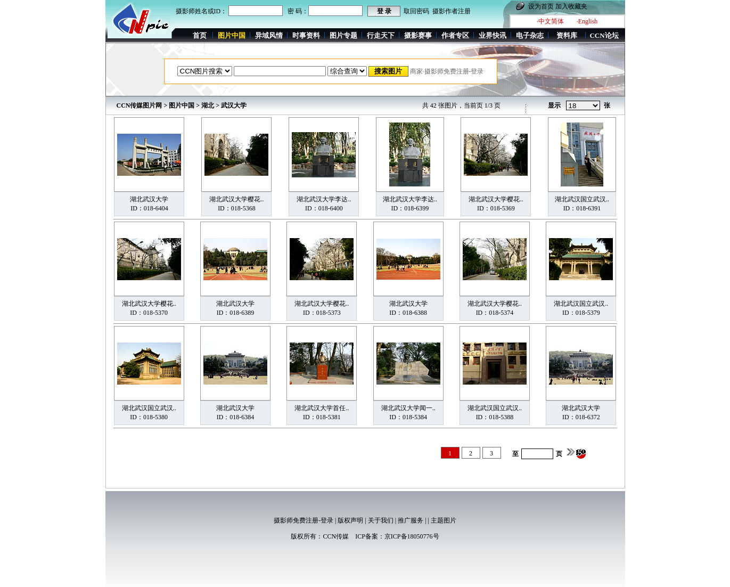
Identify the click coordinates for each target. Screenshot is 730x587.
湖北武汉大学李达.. (324, 199)
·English (587, 21)
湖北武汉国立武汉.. (582, 199)
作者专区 (455, 35)
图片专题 (343, 35)
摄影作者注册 (451, 11)
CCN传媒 (336, 536)
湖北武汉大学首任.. (321, 408)
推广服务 (410, 520)
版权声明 (350, 520)
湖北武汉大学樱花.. (236, 199)
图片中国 (181, 105)
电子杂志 (530, 35)
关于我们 (380, 520)
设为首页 (541, 6)
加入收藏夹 (571, 6)
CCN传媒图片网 (139, 105)
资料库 (566, 35)
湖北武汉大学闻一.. (408, 408)
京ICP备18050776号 (411, 536)
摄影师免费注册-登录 (303, 520)
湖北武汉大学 (149, 199)
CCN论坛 (603, 35)
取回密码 (416, 11)
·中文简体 (550, 21)
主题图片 (443, 520)
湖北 (207, 105)
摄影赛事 (418, 35)
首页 (200, 35)
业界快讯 (492, 35)
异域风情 (269, 35)
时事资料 (306, 35)
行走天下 (381, 35)
